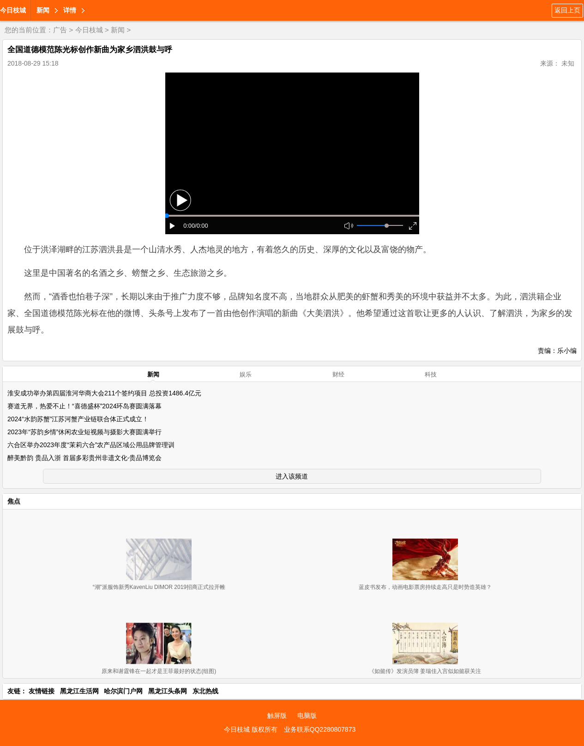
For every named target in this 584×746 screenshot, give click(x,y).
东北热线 (205, 691)
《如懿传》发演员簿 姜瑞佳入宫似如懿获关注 (425, 671)
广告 (60, 30)
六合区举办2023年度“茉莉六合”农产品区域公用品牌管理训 (91, 445)
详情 (69, 10)
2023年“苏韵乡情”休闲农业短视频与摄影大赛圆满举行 (84, 432)
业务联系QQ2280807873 (320, 729)
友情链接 (41, 691)
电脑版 (307, 715)
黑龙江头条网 (167, 691)
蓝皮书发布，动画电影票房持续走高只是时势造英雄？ (425, 587)
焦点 (13, 501)
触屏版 (277, 715)
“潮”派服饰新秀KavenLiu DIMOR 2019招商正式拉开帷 (159, 587)
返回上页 (567, 10)
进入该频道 (292, 476)
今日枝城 (13, 10)
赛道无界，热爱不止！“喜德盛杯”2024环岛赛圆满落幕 (84, 406)
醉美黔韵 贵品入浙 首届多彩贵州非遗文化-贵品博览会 (84, 457)
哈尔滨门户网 (123, 691)
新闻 (42, 10)
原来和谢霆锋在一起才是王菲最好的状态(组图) (159, 671)
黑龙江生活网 (79, 691)
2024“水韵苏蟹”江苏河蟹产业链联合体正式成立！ (78, 419)
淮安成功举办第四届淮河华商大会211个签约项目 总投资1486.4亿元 (104, 393)
